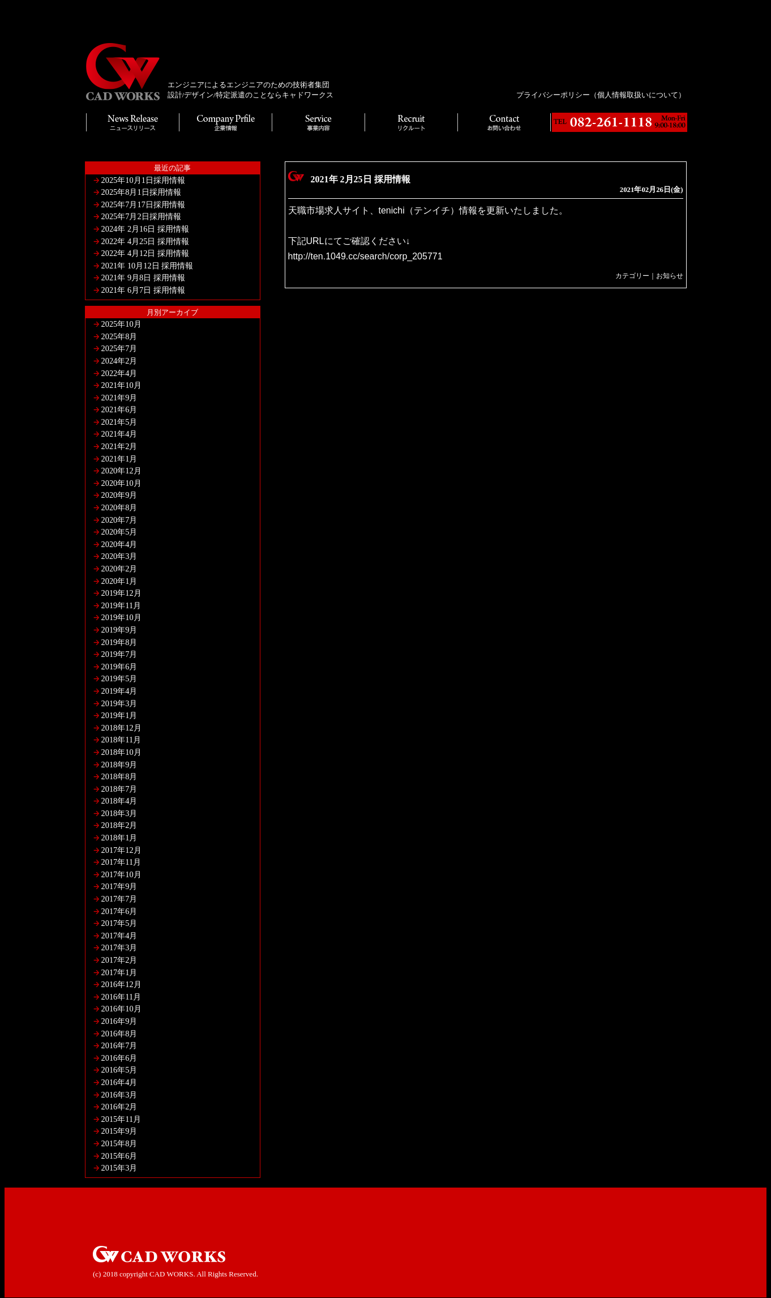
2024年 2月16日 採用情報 (145, 228)
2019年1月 (119, 715)
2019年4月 (119, 690)
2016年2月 (119, 1106)
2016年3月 (119, 1094)
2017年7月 (119, 898)
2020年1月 (119, 581)
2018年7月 (119, 788)
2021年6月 (119, 409)
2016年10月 (121, 1008)
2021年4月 (119, 433)
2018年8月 (119, 776)
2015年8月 (119, 1143)
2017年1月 (119, 972)
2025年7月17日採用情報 (143, 204)
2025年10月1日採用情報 (143, 180)
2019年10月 (121, 617)
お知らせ (669, 276)
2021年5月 (119, 421)
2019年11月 (121, 605)
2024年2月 (119, 360)
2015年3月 (119, 1167)
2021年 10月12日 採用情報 (147, 265)
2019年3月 (119, 703)
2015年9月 (119, 1130)
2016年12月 (121, 984)
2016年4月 (119, 1082)
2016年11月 (121, 996)
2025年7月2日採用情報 (141, 216)
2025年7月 (119, 348)
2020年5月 (119, 531)
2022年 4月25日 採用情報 (145, 241)
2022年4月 (119, 373)
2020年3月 (119, 556)
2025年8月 (119, 336)
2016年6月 (119, 1057)
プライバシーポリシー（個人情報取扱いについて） (601, 95)
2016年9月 (119, 1021)
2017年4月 (119, 935)
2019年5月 (119, 678)
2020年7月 (119, 519)
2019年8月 (119, 642)
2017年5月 (119, 923)
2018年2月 (119, 825)
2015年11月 (121, 1119)
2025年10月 (121, 323)
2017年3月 (119, 947)
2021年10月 (121, 385)
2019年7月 (119, 654)
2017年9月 (119, 886)
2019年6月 (119, 666)
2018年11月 (121, 739)
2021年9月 (119, 397)
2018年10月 (121, 752)
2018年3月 (119, 813)
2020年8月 (119, 507)
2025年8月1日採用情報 (141, 192)
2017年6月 (119, 911)
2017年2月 (119, 959)
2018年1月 (119, 837)
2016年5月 (119, 1069)
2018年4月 (119, 800)
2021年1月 (119, 458)
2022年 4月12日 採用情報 (145, 253)
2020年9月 (119, 494)
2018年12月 (121, 727)
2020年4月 (119, 544)
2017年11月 (121, 861)
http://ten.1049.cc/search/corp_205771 (365, 256)
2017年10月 (121, 874)
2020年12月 (121, 470)
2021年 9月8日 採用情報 (143, 277)
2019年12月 (121, 592)
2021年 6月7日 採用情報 (143, 289)
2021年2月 (119, 446)
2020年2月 (119, 568)
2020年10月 (121, 483)
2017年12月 (121, 850)
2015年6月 (119, 1155)
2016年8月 (119, 1033)
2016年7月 (119, 1045)
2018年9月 (119, 764)
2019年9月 (119, 629)
